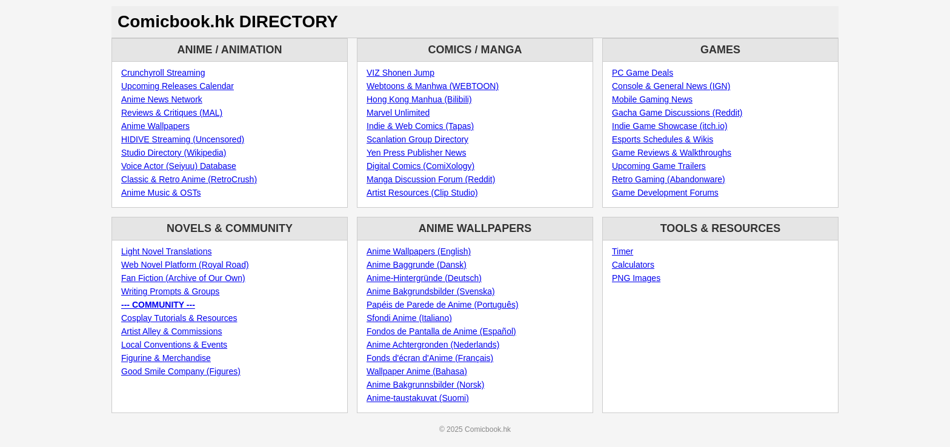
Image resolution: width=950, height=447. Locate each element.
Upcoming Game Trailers (659, 166)
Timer (622, 251)
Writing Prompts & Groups (170, 291)
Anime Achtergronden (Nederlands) (433, 344)
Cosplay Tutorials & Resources (179, 318)
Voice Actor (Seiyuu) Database (178, 166)
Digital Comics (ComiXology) (420, 166)
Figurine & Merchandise (166, 358)
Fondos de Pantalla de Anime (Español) (441, 331)
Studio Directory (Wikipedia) (174, 152)
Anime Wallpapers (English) (419, 251)
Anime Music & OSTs (161, 192)
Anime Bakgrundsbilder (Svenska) (431, 291)
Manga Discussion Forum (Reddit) (431, 179)
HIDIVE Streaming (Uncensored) (182, 139)
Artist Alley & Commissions (171, 331)
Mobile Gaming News (652, 99)
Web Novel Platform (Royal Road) (185, 265)
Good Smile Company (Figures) (181, 371)
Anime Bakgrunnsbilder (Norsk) (426, 384)
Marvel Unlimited (398, 113)
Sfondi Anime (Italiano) (409, 318)
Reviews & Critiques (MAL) (171, 113)
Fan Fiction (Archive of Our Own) (183, 278)
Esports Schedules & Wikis (662, 139)
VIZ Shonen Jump (400, 73)
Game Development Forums (665, 192)
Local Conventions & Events (174, 344)
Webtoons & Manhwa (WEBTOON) (433, 86)
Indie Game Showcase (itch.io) (670, 126)
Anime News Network (161, 99)
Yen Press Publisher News (416, 152)
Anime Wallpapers (155, 126)
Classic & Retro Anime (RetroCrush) (189, 179)
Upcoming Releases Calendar (177, 86)
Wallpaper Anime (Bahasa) (417, 371)
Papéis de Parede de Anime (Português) (443, 305)
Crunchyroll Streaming (163, 73)
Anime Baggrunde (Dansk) (417, 265)
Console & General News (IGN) (671, 86)
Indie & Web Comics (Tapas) (420, 126)
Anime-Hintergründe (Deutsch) (424, 278)
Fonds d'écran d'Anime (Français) (430, 358)
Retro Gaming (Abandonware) (668, 179)
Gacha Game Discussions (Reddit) (677, 113)
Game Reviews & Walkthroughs (671, 152)
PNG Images (636, 278)
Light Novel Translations (166, 251)
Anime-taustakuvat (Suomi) (418, 398)
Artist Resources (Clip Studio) (422, 192)
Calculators (633, 265)
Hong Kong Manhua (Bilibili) (419, 99)
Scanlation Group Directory (417, 139)
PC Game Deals (642, 73)
